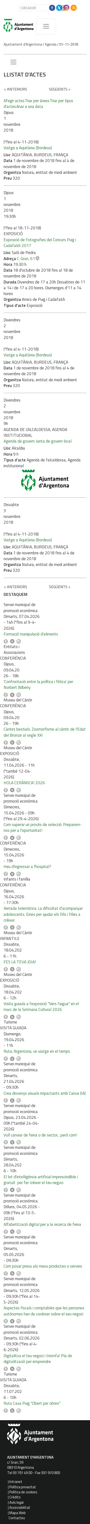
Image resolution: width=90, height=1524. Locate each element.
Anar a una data (29, 106)
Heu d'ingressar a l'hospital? (27, 866)
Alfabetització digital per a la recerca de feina (42, 1224)
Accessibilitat (19, 1507)
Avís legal (16, 1502)
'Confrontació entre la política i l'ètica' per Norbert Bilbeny (38, 684)
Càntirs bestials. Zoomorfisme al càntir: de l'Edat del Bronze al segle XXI (45, 732)
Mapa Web (17, 1513)
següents (59, 89)
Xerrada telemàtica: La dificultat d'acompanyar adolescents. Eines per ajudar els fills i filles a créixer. (43, 914)
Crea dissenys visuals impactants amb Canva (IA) (45, 1093)
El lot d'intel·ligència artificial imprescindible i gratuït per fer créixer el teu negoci (41, 1180)
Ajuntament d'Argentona (23, 44)
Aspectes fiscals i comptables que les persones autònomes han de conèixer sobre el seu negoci (44, 1311)
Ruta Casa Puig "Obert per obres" (32, 1403)
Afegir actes (14, 101)
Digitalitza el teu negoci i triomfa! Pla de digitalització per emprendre (38, 1359)
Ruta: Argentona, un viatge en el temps (37, 1051)
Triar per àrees (37, 101)
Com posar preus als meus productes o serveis (43, 1266)
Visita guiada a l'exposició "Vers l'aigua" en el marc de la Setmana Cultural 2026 (41, 1007)
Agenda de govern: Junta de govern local (38, 441)
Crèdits (15, 1497)
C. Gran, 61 (26, 258)
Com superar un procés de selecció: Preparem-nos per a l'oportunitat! (43, 827)
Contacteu (17, 1518)
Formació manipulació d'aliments (31, 634)
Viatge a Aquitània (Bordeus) (28, 148)
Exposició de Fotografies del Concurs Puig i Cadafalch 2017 (40, 243)
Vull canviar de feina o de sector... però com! (40, 1135)
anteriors (15, 89)
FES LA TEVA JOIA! (20, 962)
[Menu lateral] (13, 62)
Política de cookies (23, 1492)
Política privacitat (22, 1487)
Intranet (15, 1481)
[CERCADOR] (38, 8)
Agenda (50, 44)
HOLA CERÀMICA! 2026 (24, 783)
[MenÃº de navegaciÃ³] (46, 27)
